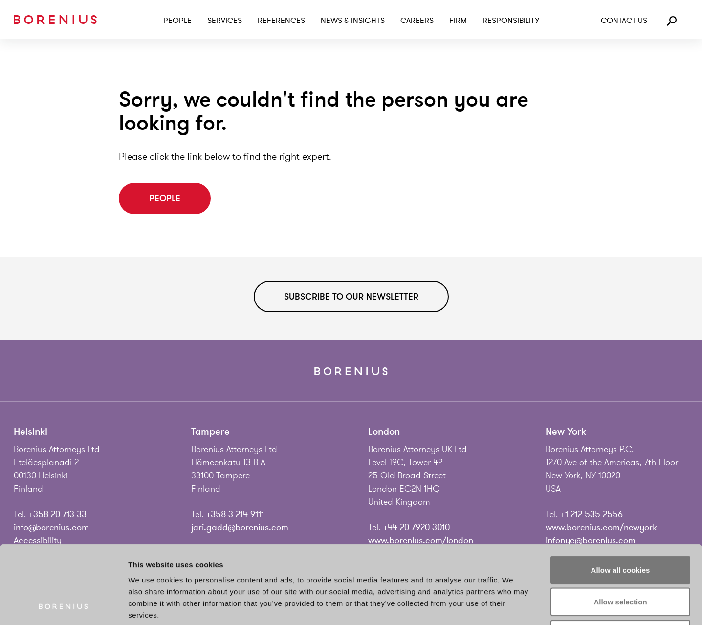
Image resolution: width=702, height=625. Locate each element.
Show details (513, 606)
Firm (458, 20)
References (281, 20)
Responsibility (511, 20)
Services (224, 20)
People (177, 20)
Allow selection (620, 529)
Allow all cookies (620, 497)
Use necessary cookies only (620, 561)
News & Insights (353, 20)
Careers (417, 20)
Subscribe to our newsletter (351, 296)
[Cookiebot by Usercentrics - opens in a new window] (63, 606)
